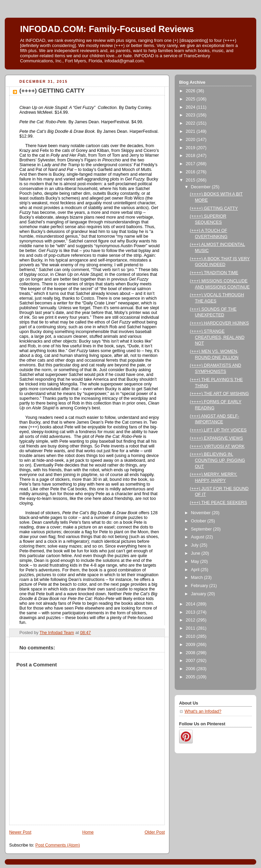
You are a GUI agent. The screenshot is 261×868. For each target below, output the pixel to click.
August (198, 537)
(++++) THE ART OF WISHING (219, 393)
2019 (191, 147)
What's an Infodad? (203, 711)
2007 (191, 660)
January (199, 593)
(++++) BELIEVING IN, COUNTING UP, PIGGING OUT (217, 460)
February (200, 585)
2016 (191, 172)
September (202, 529)
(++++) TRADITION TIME (214, 272)
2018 (191, 155)
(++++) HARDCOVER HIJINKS (219, 323)
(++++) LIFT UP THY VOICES (218, 430)
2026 (191, 91)
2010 (191, 636)
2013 (191, 612)
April (196, 569)
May (195, 561)
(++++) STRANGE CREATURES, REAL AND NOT (217, 337)
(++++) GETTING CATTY (214, 208)
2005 (191, 677)
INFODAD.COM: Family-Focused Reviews (107, 29)
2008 (191, 652)
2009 (191, 644)
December (201, 187)
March (197, 577)
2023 (191, 115)
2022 (191, 123)
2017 (191, 163)
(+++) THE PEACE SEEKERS (218, 502)
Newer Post (20, 832)
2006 (191, 668)
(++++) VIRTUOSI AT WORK (217, 446)
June (196, 553)
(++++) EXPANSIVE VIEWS (216, 438)
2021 (191, 131)
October (199, 521)
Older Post (154, 832)
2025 (191, 99)
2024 (191, 107)
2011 (191, 628)
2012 (191, 620)
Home (88, 832)
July (195, 545)
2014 (191, 604)
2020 (191, 139)
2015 (191, 180)
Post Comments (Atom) (57, 845)
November (201, 512)
